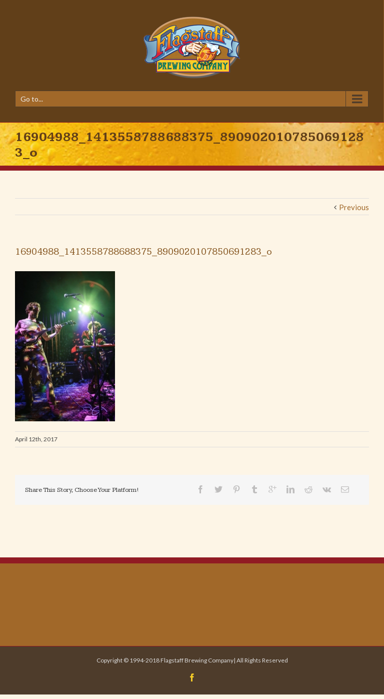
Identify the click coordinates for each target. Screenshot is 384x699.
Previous (354, 207)
